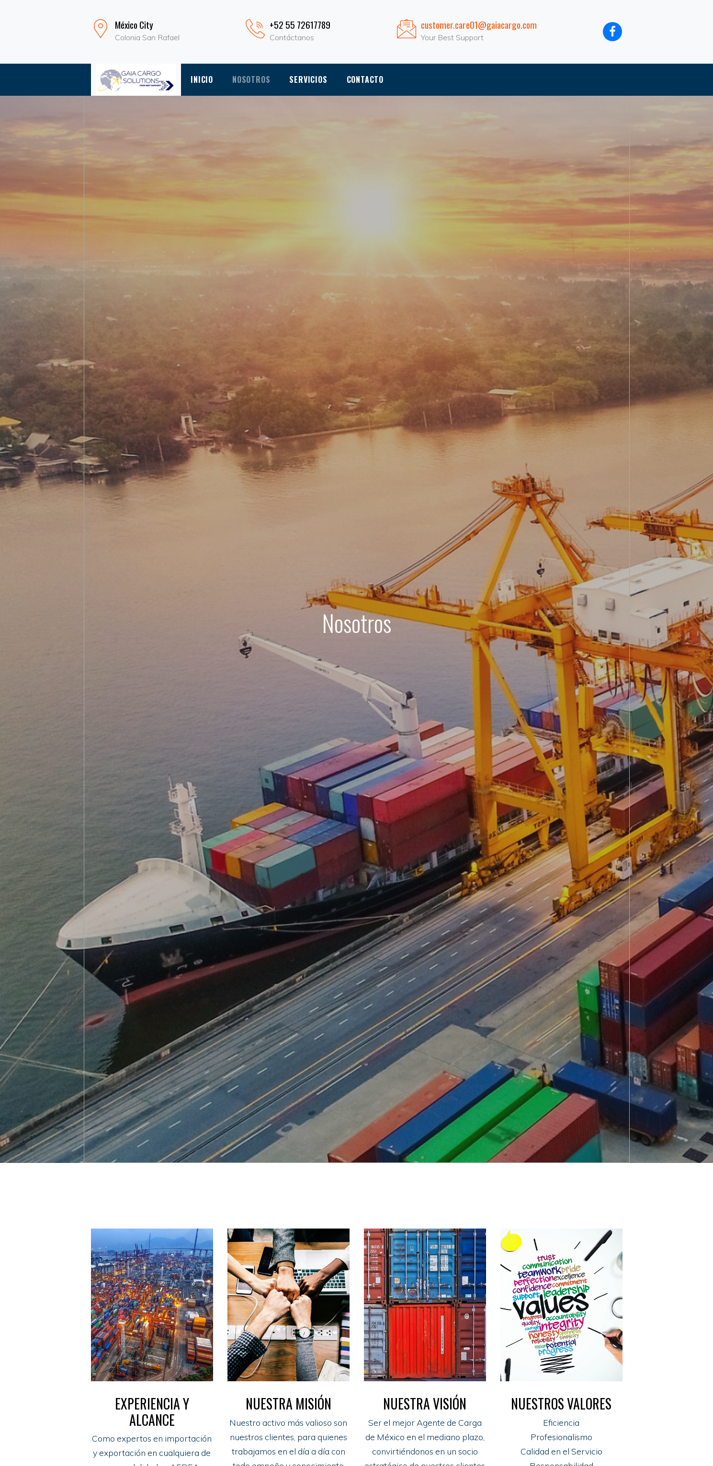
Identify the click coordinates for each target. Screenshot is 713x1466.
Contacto (365, 79)
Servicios (308, 79)
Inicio (202, 79)
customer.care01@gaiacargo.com (479, 25)
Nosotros (251, 79)
